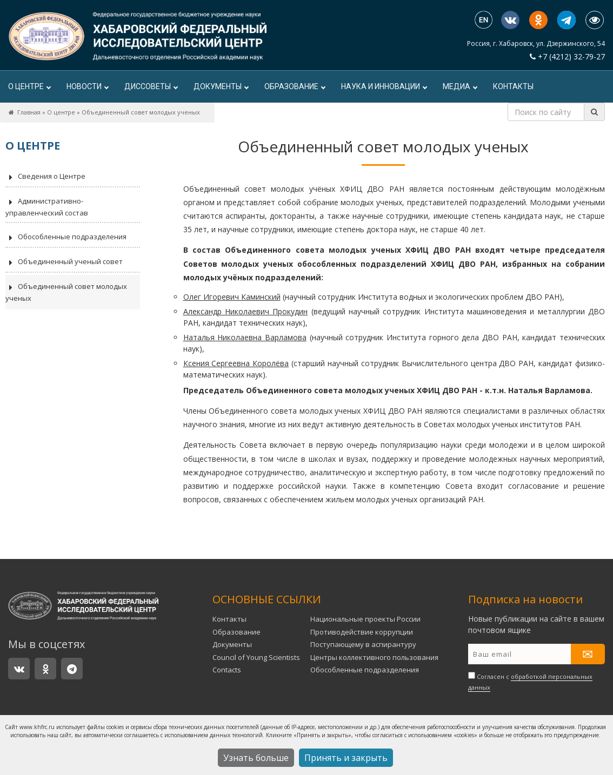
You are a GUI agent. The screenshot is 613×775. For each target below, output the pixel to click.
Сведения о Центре (45, 177)
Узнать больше (256, 758)
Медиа (460, 86)
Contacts (226, 670)
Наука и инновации (384, 86)
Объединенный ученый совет (64, 262)
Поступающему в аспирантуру (363, 644)
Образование (294, 86)
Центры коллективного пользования (374, 657)
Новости (87, 86)
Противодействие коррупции (361, 632)
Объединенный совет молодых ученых (66, 292)
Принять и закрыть (346, 758)
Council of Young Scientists (256, 657)
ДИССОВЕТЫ (150, 86)
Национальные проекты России (365, 619)
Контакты (513, 86)
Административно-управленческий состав (46, 207)
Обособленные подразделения (65, 238)
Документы (221, 86)
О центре (29, 86)
